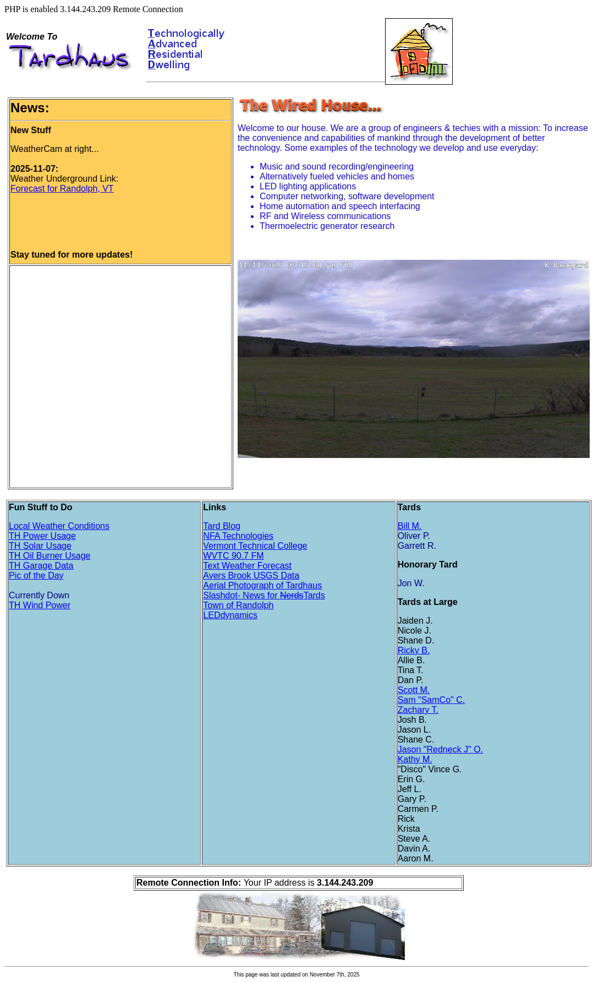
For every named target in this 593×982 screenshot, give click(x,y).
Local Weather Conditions (59, 526)
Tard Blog (221, 526)
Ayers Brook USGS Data (251, 575)
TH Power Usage (42, 536)
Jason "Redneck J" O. (440, 749)
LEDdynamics (230, 615)
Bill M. (410, 526)
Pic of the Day (36, 575)
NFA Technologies (238, 536)
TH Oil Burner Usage (50, 555)
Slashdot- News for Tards (264, 595)
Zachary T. (418, 709)
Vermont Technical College (255, 545)
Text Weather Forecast (247, 565)
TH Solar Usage (40, 545)
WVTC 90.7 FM (233, 555)
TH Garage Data (41, 565)
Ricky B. (414, 650)
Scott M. (414, 690)
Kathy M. (415, 759)
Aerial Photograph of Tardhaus (262, 585)
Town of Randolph (238, 605)
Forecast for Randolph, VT (62, 188)
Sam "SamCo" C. (431, 700)
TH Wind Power (39, 605)
